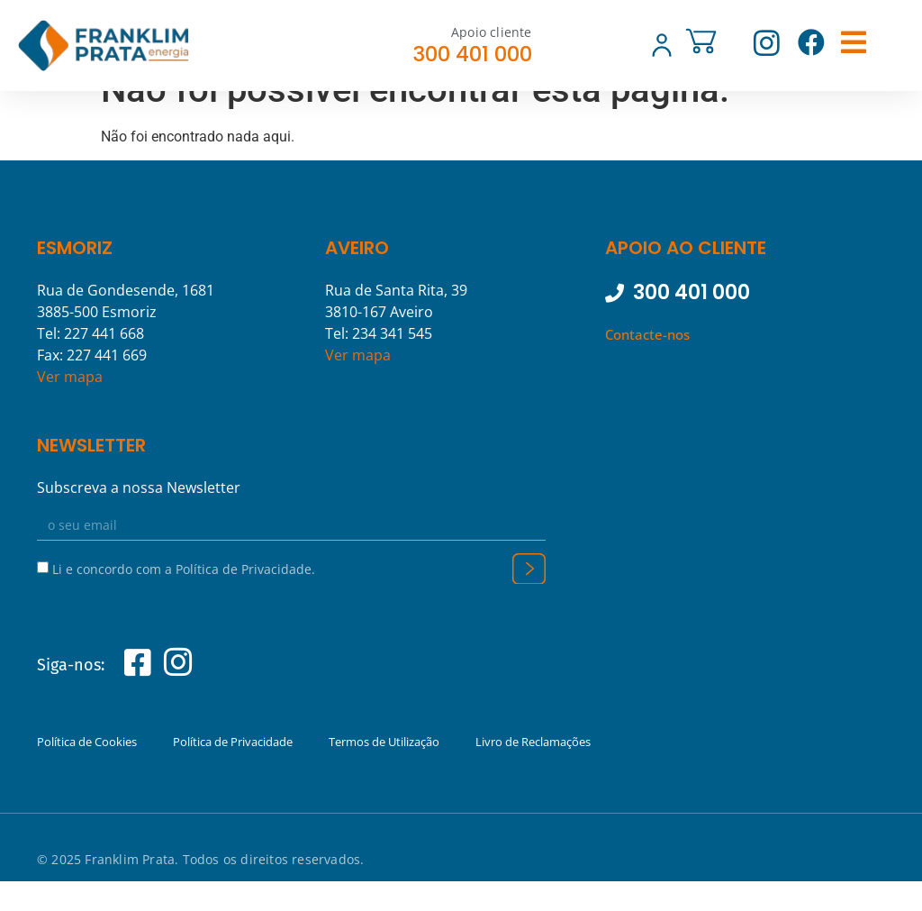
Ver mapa (70, 406)
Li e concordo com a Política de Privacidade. (183, 597)
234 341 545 (392, 363)
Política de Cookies (87, 771)
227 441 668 (104, 363)
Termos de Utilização (384, 771)
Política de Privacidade (233, 771)
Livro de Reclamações (533, 771)
